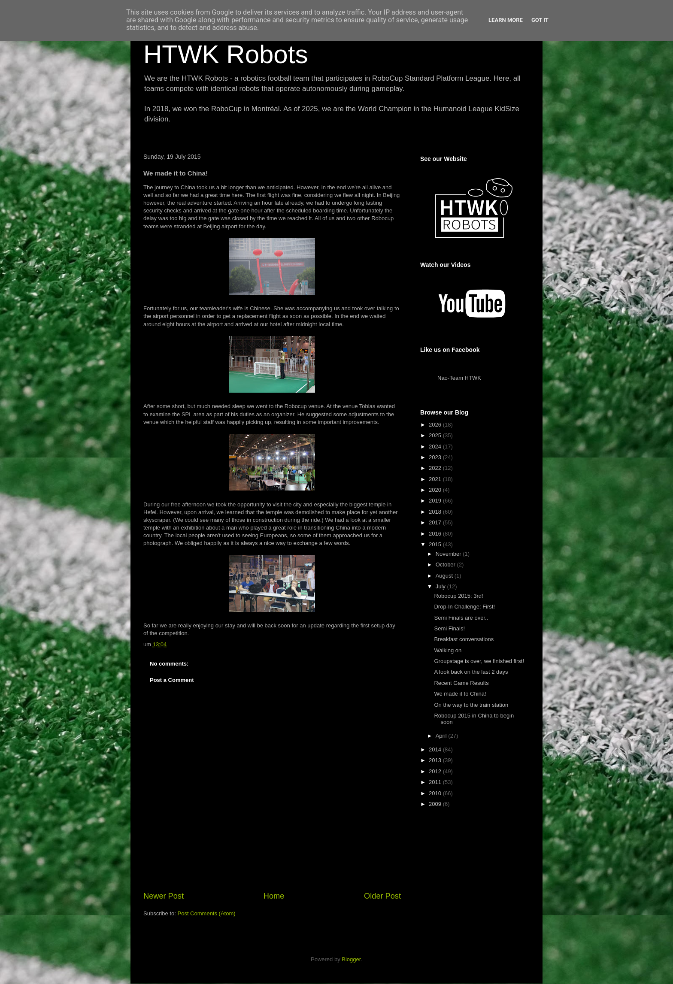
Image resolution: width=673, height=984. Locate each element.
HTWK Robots (225, 54)
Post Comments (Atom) (207, 913)
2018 (436, 512)
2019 (436, 500)
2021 (436, 479)
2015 (436, 544)
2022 (436, 468)
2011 (436, 782)
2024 (436, 446)
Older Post (382, 896)
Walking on (447, 650)
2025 (436, 435)
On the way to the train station (471, 705)
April (442, 736)
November (449, 554)
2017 (436, 522)
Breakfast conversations (464, 639)
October (446, 564)
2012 (436, 771)
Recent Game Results (461, 683)
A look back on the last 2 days (471, 672)
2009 (436, 804)
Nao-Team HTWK (459, 378)
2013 (436, 760)
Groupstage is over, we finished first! (479, 661)
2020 (436, 490)
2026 (436, 424)
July (441, 586)
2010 (436, 793)
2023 (436, 457)
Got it (540, 20)
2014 (436, 749)
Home (274, 896)
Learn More (505, 20)
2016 (436, 533)
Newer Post (163, 896)
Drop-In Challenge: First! (464, 606)
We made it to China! (460, 693)
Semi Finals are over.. (461, 618)
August (445, 575)
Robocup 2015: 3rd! (458, 596)
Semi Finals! (449, 628)
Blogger (351, 959)
